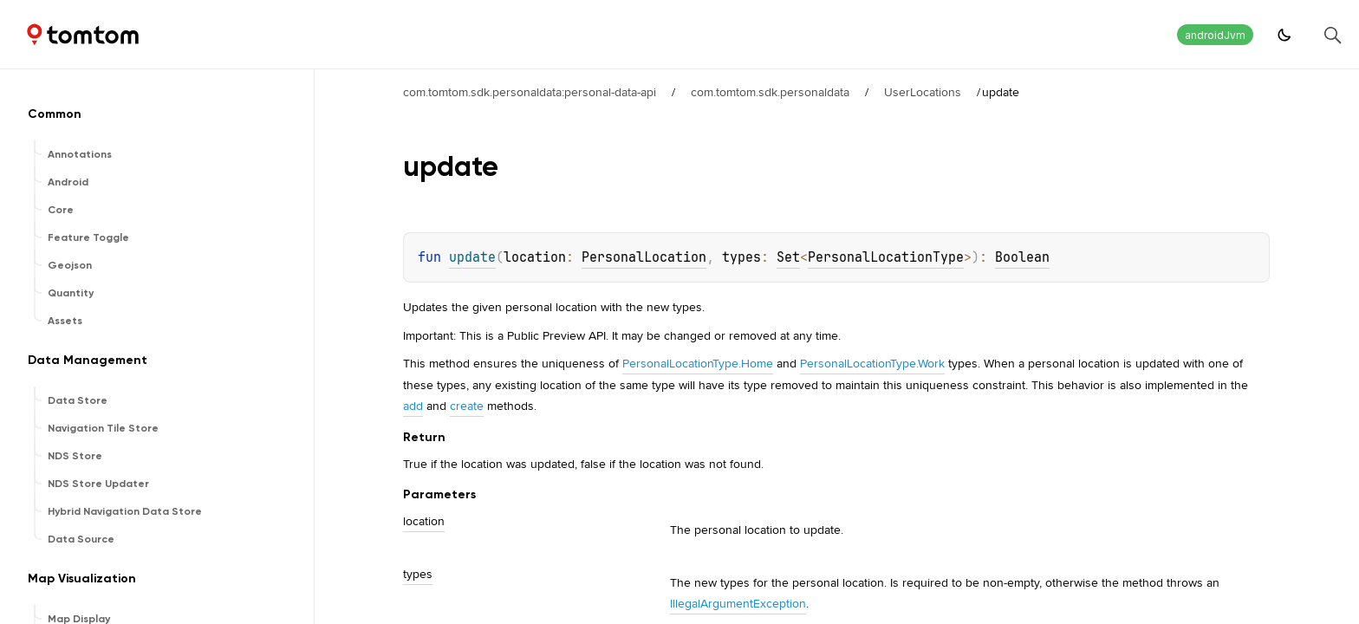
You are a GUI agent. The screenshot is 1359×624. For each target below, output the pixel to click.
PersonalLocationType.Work (872, 363)
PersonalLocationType (886, 257)
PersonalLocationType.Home (697, 363)
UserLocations (922, 92)
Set (788, 257)
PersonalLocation (644, 257)
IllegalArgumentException (738, 603)
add (413, 405)
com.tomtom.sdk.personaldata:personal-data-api (529, 92)
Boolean (1022, 257)
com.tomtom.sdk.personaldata (770, 92)
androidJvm (1215, 35)
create (467, 405)
